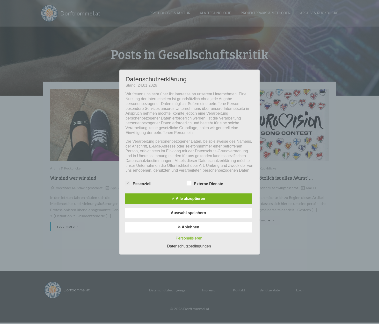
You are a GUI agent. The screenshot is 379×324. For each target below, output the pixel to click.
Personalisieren (189, 238)
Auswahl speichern (188, 213)
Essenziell (138, 183)
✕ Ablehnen (188, 227)
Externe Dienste (205, 183)
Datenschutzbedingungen (189, 246)
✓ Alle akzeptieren (188, 199)
